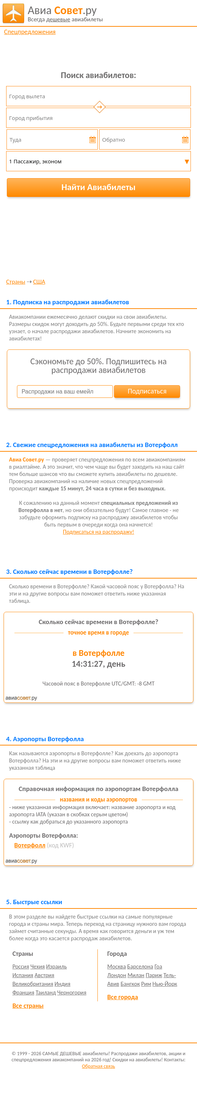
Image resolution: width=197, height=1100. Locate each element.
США (39, 282)
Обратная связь (98, 1066)
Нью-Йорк (165, 983)
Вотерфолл (29, 845)
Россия (20, 966)
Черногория (72, 992)
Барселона (140, 966)
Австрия (44, 975)
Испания (22, 975)
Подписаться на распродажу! (98, 531)
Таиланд (46, 992)
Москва (116, 966)
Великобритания (32, 983)
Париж (154, 975)
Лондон (116, 975)
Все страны (27, 1006)
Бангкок (130, 983)
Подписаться (147, 391)
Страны (15, 282)
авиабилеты (65, 13)
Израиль (56, 966)
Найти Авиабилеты (98, 187)
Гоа (158, 966)
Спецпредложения (30, 32)
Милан (135, 975)
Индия (62, 983)
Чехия (37, 966)
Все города (122, 997)
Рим (146, 983)
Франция (23, 992)
